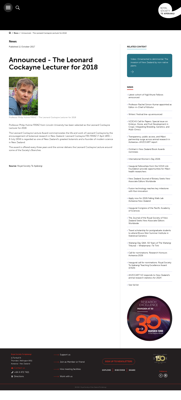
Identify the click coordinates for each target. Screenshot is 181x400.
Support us (65, 354)
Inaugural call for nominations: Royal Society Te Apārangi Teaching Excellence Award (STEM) (150, 265)
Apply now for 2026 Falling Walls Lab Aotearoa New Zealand (146, 199)
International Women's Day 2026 (144, 159)
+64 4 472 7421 (21, 372)
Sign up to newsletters (118, 361)
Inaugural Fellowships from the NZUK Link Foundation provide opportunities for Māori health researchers (149, 169)
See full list (134, 285)
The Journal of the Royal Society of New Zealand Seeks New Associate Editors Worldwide (148, 221)
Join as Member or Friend (72, 362)
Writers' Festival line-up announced (145, 114)
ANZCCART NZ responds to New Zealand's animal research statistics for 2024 (149, 276)
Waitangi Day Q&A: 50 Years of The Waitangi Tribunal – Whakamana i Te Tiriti (150, 244)
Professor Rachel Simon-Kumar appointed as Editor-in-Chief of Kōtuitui (150, 106)
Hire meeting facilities (70, 369)
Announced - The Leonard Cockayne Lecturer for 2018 (44, 33)
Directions (19, 376)
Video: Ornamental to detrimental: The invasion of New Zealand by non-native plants (149, 62)
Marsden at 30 (145, 308)
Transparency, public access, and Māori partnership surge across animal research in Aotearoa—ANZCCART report (149, 139)
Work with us (66, 376)
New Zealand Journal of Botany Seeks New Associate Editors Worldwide (149, 180)
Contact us (19, 368)
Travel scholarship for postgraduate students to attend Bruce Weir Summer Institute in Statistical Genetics (150, 233)
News (16, 33)
